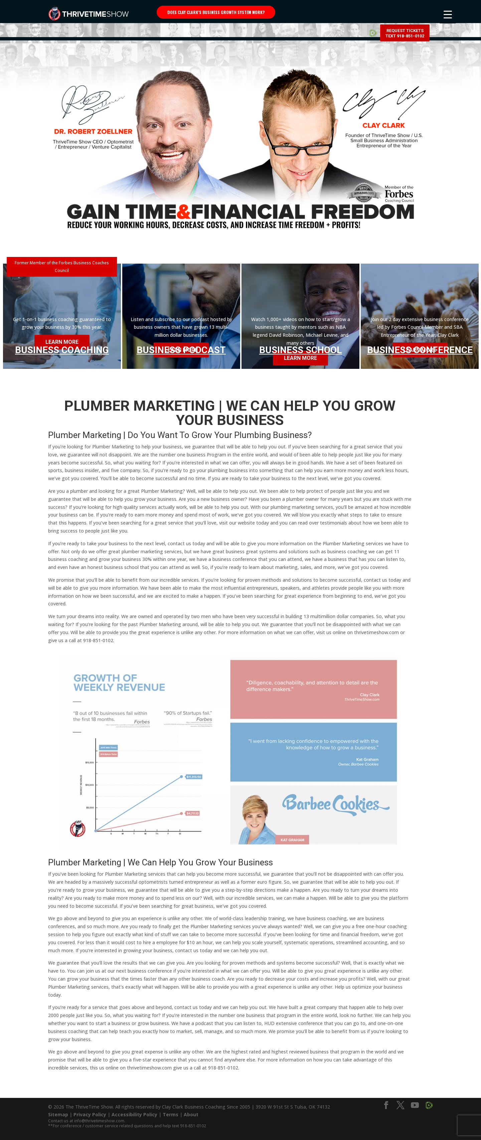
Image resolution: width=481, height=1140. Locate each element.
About (191, 1114)
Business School (300, 349)
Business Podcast (181, 349)
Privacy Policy (89, 1114)
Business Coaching (62, 348)
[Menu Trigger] (448, 14)
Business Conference (420, 349)
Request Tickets (404, 13)
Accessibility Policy (134, 1114)
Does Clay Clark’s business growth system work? (216, 12)
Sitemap (58, 1114)
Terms (170, 1114)
